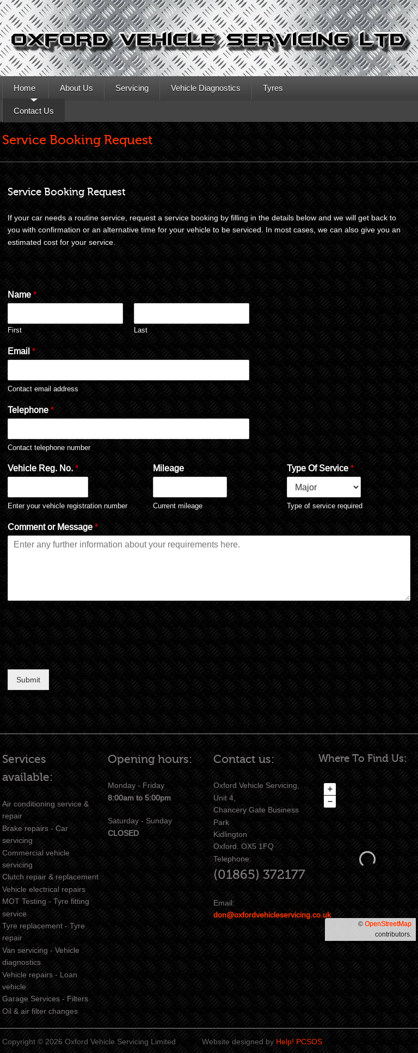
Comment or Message (53, 527)
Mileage (168, 468)
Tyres (273, 88)
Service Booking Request (77, 140)
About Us (76, 88)
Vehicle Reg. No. (43, 468)
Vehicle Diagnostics (206, 88)
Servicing (132, 88)
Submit (28, 679)
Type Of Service (320, 468)
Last (140, 330)
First (15, 330)
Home (24, 88)
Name (22, 294)
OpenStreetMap (388, 924)
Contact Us (34, 110)
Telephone (31, 410)
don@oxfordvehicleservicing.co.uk (272, 914)
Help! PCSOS (299, 1041)
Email (21, 351)
